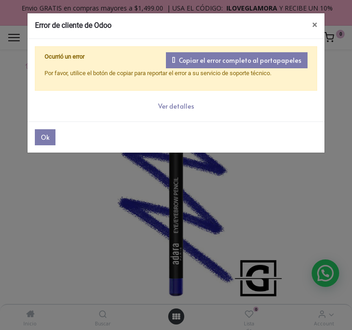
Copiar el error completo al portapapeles (237, 60)
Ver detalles (176, 106)
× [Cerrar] (314, 25)
